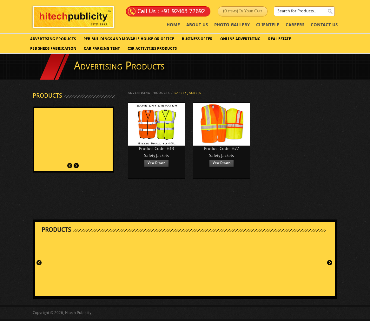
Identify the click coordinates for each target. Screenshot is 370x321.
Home (173, 25)
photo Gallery (232, 25)
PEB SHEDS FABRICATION (53, 49)
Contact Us (324, 25)
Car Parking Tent (102, 49)
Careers (295, 25)
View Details (156, 163)
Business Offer (197, 39)
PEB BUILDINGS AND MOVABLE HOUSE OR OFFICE (128, 39)
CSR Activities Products (152, 49)
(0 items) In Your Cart (242, 11)
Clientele (267, 25)
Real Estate (279, 39)
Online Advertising (240, 39)
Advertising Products (53, 39)
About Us (197, 25)
